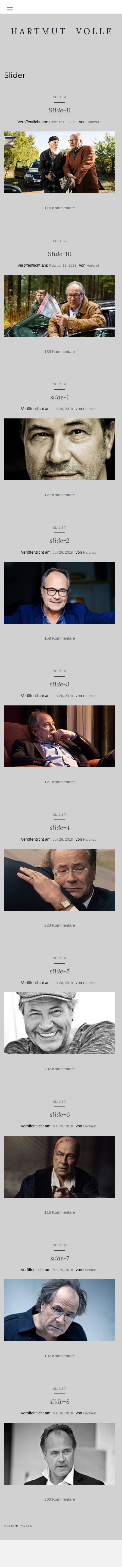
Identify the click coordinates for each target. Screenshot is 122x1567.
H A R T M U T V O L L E (61, 31)
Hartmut (93, 122)
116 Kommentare (59, 1212)
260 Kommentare (59, 1499)
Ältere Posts (18, 1526)
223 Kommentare (59, 925)
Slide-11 (60, 110)
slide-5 (60, 971)
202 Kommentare (59, 1069)
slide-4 (60, 827)
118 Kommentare (59, 208)
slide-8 (59, 1401)
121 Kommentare (59, 782)
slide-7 (59, 1258)
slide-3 (60, 684)
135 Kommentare (59, 351)
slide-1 (59, 397)
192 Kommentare (59, 1356)
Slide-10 (59, 254)
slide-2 (60, 540)
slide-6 (60, 1114)
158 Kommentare (59, 638)
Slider (60, 97)
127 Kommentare (59, 495)
